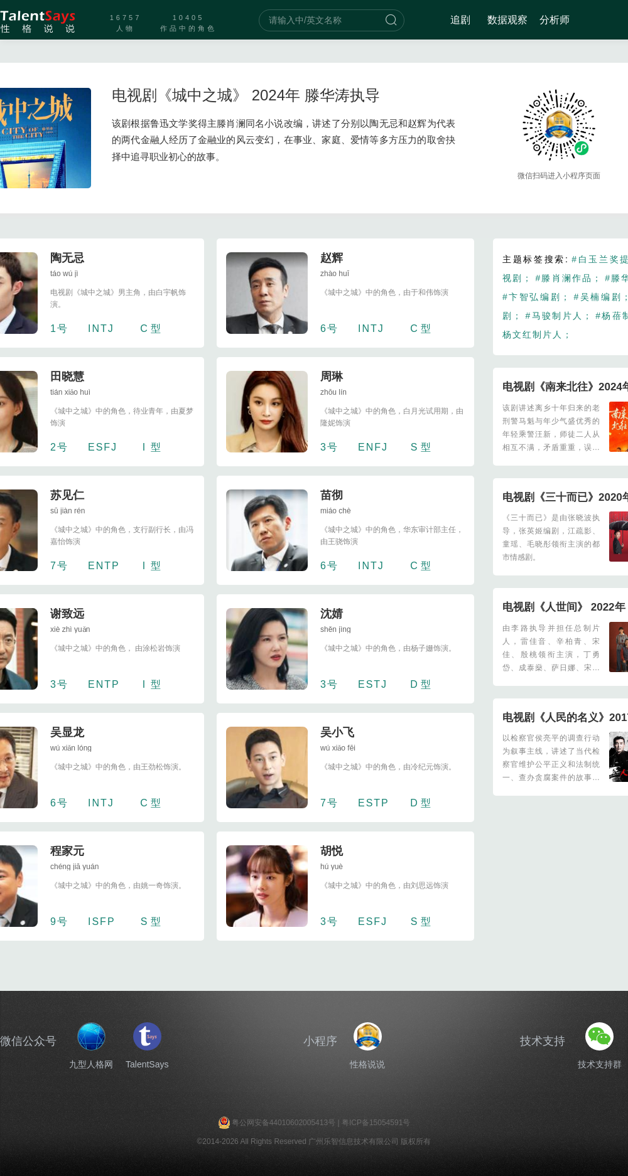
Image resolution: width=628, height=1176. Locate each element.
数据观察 (507, 19)
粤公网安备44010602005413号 (283, 1122)
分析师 (554, 19)
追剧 (460, 19)
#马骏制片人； (559, 316)
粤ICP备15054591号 (376, 1122)
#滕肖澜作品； (568, 278)
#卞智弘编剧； (536, 297)
